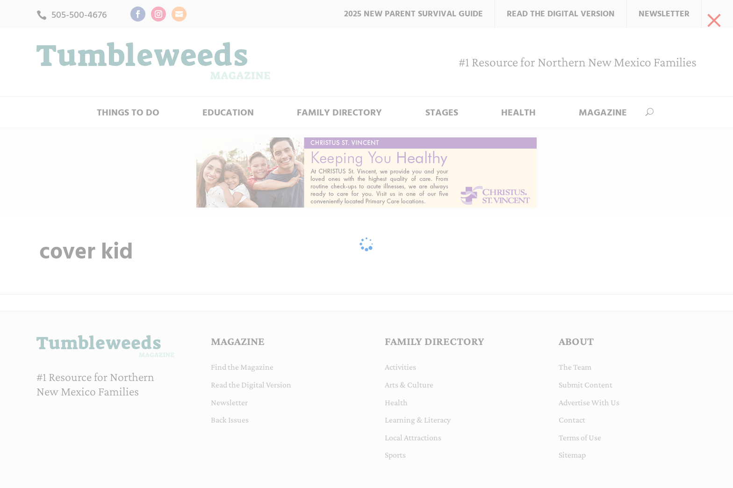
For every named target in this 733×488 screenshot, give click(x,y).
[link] (714, 19)
